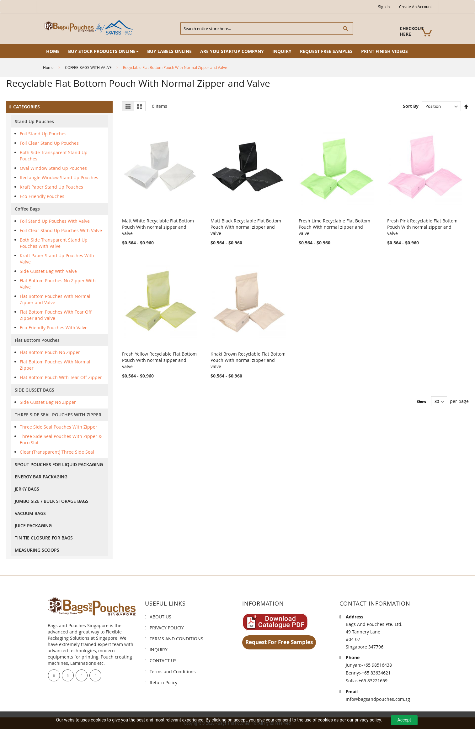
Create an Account (415, 6)
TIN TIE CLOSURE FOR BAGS (44, 538)
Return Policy (163, 682)
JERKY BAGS (27, 489)
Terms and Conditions (173, 671)
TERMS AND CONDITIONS (176, 639)
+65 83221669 (373, 681)
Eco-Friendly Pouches (42, 196)
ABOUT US (160, 617)
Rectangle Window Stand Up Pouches (59, 177)
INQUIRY (159, 650)
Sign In (384, 6)
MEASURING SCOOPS (37, 550)
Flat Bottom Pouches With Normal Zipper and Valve (55, 299)
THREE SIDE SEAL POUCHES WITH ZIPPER (58, 415)
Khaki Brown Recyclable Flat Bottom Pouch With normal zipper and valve (248, 360)
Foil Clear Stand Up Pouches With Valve (61, 230)
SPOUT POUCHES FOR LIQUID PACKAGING (59, 464)
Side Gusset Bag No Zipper (48, 402)
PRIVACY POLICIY (167, 628)
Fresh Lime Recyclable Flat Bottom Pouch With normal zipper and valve (334, 227)
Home (48, 67)
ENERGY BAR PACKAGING (41, 477)
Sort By (411, 106)
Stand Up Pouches (34, 121)
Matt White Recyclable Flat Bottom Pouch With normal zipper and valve (158, 227)
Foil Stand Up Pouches (43, 134)
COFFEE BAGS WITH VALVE (88, 67)
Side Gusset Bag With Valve (48, 271)
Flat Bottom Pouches (37, 340)
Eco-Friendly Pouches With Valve (54, 328)
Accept (404, 719)
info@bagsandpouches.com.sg (378, 699)
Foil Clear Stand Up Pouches (49, 143)
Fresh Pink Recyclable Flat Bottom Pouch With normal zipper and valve (422, 227)
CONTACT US (163, 661)
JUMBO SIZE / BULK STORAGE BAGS (51, 501)
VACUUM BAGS (30, 513)
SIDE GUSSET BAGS (34, 390)
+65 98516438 (377, 665)
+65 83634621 (376, 673)
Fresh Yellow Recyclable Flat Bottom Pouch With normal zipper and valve (159, 360)
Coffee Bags (27, 209)
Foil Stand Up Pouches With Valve (55, 221)
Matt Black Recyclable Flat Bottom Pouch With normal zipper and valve (246, 227)
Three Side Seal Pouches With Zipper (58, 427)
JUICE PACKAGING (33, 526)
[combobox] (266, 28)
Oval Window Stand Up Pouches (53, 168)
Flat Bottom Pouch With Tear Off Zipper (61, 377)
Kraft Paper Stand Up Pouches (51, 187)
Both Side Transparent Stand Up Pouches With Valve (54, 243)
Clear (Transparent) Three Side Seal (57, 452)
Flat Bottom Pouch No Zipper (50, 352)
